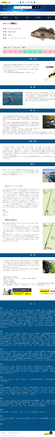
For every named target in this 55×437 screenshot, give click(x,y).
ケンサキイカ (9, 343)
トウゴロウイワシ (44, 371)
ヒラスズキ (51, 390)
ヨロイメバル (42, 411)
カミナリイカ (16, 336)
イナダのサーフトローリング (31, 318)
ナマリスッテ (11, 379)
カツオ (37, 334)
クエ (11, 341)
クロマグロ (2, 343)
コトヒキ (15, 345)
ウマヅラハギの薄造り (12, 321)
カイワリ (2, 333)
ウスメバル (41, 320)
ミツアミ (24, 403)
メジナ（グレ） (14, 405)
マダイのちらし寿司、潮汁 (24, 402)
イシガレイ (2, 316)
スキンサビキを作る (4, 358)
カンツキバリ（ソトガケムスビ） (36, 338)
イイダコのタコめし (42, 315)
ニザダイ (17, 379)
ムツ (48, 403)
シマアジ (51, 354)
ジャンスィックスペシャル (32, 356)
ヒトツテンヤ (29, 390)
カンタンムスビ (24, 338)
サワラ (14, 353)
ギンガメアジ (47, 340)
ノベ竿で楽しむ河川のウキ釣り (36, 379)
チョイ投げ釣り (45, 369)
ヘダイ (8, 394)
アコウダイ (15, 311)
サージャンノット (3, 351)
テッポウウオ (8, 371)
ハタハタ (42, 387)
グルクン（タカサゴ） (26, 341)
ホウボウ (13, 394)
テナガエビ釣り (16, 371)
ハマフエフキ (3, 389)
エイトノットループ (49, 321)
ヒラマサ (2, 392)
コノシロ (20, 345)
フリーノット (3, 394)
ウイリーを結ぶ (34, 320)
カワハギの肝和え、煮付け (5, 338)
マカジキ (7, 400)
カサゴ (6, 333)
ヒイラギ (23, 390)
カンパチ (2, 340)
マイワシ (2, 400)
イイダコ (34, 315)
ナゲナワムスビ (3, 379)
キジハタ (14, 340)
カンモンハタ (8, 340)
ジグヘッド (5, 215)
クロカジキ (43, 341)
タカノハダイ (19, 366)
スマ (28, 359)
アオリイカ (18, 310)
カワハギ (30, 336)
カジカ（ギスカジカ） (9, 334)
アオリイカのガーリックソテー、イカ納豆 (31, 310)
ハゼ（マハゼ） (24, 387)
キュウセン (33, 340)
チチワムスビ (37, 369)
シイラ (44, 353)
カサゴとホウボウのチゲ (15, 333)
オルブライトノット (4, 326)
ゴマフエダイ (41, 345)
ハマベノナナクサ (11, 389)
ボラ (28, 394)
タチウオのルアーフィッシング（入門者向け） (43, 366)
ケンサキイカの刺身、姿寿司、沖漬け (21, 343)
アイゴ (1, 310)
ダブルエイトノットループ (27, 367)
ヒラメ (6, 392)
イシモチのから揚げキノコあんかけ (29, 316)
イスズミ (2, 318)
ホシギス (19, 394)
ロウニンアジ (3, 419)
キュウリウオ (40, 340)
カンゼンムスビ (16, 338)
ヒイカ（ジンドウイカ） (14, 390)
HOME (1, 13)
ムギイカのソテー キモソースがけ (39, 403)
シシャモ (46, 354)
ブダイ (45, 392)
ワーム (4, 213)
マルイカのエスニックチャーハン (7, 403)
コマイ (35, 345)
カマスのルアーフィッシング (6, 336)
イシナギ (13, 316)
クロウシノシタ (36, 341)
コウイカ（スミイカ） (45, 343)
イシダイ (8, 316)
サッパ (23, 351)
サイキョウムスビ (13, 351)
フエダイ (41, 392)
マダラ (37, 402)
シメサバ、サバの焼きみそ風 (12, 356)
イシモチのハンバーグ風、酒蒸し (46, 316)
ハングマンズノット (36, 389)
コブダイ (31, 345)
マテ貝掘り (47, 402)
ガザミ (1, 334)
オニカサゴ (30, 325)
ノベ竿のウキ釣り (3, 380)
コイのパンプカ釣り (35, 343)
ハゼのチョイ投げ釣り (33, 387)
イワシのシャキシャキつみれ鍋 (23, 320)
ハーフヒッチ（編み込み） (5, 387)
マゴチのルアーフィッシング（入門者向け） (30, 400)
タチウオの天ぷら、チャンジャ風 (7, 367)
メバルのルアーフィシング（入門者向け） (37, 405)
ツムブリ (2, 371)
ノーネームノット (24, 379)
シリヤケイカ (50, 356)
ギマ (28, 340)
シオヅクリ (2, 354)
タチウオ (30, 366)
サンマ (18, 353)
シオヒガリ (8, 354)
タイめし (13, 366)
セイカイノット (40, 359)
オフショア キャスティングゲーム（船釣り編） (44, 325)
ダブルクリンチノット (39, 367)
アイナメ (6, 310)
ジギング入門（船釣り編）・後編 (35, 354)
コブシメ (25, 345)
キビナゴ (24, 340)
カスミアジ (24, 334)
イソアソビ (7, 318)
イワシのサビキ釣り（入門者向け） (7, 320)
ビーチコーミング (3, 390)
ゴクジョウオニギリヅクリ (5, 345)
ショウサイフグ (42, 356)
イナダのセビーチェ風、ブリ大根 (46, 318)
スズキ (11, 358)
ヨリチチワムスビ (34, 411)
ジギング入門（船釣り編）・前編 (20, 354)
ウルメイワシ (40, 321)
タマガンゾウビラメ (4, 369)
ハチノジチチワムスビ (50, 387)
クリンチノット (16, 341)
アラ (30, 315)
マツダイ (42, 402)
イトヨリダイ (20, 318)
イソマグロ (14, 318)
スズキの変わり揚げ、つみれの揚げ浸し (42, 358)
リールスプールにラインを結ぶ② (23, 418)
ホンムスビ (32, 394)
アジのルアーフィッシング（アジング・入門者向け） (40, 313)
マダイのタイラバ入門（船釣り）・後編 (8, 402)
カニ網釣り (42, 334)
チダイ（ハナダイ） (28, 369)
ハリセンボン (19, 389)
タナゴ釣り (18, 367)
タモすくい (12, 369)
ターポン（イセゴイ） (4, 366)
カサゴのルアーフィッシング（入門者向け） (31, 333)
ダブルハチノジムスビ (50, 367)
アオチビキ (12, 310)
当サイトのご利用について (14, 432)
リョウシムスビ (34, 418)
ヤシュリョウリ (14, 411)
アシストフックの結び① (28, 311)
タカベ (24, 366)
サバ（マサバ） (29, 351)
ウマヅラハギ (3, 321)
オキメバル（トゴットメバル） (14, 325)
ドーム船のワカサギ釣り (34, 371)
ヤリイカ (21, 411)
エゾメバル (47, 323)
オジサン (25, 325)
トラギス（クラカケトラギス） (6, 372)
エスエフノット (31, 323)
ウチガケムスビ (49, 320)
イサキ (49, 315)
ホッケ (23, 394)
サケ (19, 351)
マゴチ (18, 400)
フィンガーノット (34, 392)
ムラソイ (53, 403)
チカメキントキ (19, 369)
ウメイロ (34, 321)
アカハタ (49, 310)
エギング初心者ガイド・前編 (6, 323)
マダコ (32, 402)
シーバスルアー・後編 (37, 353)
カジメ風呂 (17, 334)
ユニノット (26, 411)
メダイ (20, 405)
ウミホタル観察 (27, 321)
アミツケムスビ (24, 315)
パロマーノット (26, 389)
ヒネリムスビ (36, 390)
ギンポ (53, 340)
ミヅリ (28, 403)
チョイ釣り (52, 369)
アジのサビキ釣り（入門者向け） (7, 313)
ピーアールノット (45, 389)
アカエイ (43, 310)
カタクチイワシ (31, 334)
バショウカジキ (16, 387)
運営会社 (3, 432)
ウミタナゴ (20, 321)
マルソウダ (18, 403)
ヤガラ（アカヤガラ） (4, 411)
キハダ (19, 340)
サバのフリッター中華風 (39, 351)
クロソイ (49, 341)
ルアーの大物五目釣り (44, 418)
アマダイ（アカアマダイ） (13, 315)
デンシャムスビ (24, 371)
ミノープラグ (5, 211)
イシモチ (19, 316)
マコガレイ (13, 400)
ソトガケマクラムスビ (50, 359)
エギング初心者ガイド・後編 (20, 323)
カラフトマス (24, 336)
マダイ (43, 400)
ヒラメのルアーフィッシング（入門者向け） (19, 392)
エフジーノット (3, 325)
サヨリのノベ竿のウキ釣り (5, 353)
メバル (24, 405)
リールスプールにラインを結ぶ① (7, 418)
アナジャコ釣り (3, 315)
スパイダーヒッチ (22, 359)
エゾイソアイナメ (39, 323)
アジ (20, 311)
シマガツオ (2, 356)
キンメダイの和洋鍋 (4, 341)
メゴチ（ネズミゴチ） (4, 405)
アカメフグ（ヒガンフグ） (5, 311)
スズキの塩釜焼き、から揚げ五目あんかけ (23, 358)
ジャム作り (22, 356)
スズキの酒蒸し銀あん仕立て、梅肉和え (8, 359)
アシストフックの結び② (39, 311)
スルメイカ (33, 359)
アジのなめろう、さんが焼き (22, 313)
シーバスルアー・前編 (26, 353)
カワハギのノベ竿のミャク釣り (40, 336)
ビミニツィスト (44, 390)
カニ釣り (48, 334)
